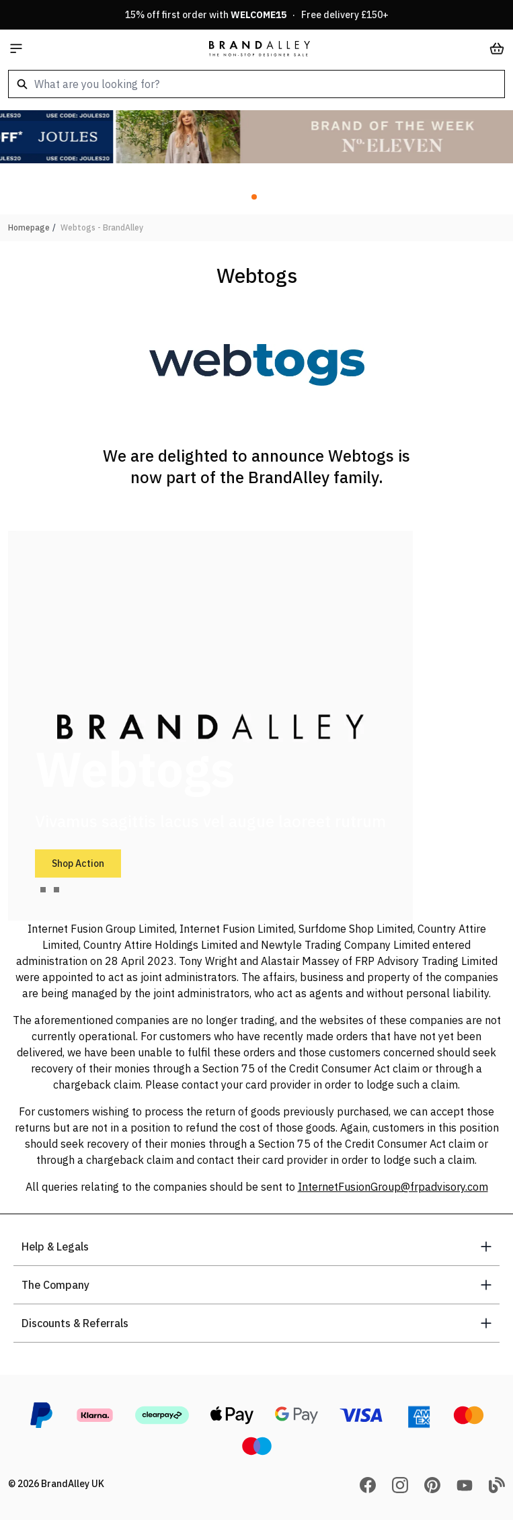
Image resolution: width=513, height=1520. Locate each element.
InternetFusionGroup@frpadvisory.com (393, 1186)
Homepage (29, 227)
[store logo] (259, 48)
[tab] (43, 889)
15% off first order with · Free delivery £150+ (257, 14)
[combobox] (256, 84)
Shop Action (78, 863)
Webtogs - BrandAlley (102, 227)
